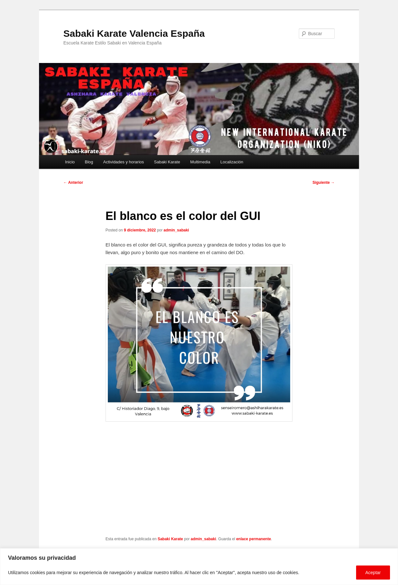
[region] (199, 566)
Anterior (73, 182)
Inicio (70, 162)
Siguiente (324, 182)
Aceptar (373, 572)
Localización (231, 162)
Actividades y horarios (123, 162)
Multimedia (200, 162)
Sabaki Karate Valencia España (134, 33)
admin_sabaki (176, 230)
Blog (89, 162)
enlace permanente (253, 539)
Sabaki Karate (167, 162)
